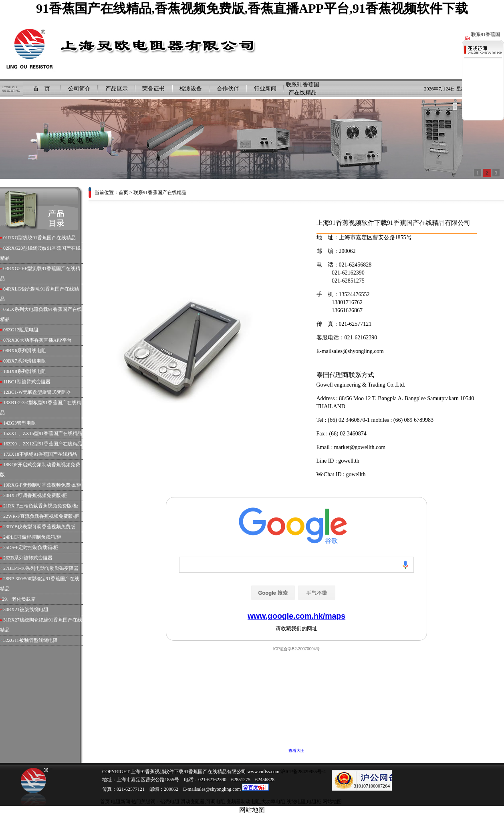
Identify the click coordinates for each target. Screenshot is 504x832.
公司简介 (79, 89)
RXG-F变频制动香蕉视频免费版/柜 (44, 485)
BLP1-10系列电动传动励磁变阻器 (43, 568)
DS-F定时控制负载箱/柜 (33, 547)
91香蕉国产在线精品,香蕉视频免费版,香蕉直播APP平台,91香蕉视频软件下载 (252, 8)
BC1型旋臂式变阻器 (29, 382)
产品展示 (116, 89)
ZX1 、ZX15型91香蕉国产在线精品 (45, 433)
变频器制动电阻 (243, 801)
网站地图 (332, 801)
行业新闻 (265, 89)
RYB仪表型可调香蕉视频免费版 (41, 526)
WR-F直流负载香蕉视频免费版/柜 (43, 516)
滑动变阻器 (193, 801)
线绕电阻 (296, 801)
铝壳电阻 (169, 801)
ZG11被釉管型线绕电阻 (33, 640)
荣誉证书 (153, 89)
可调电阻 (215, 801)
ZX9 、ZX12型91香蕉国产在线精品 (45, 444)
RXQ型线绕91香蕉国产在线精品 (42, 238)
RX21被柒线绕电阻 (28, 609)
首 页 (41, 89)
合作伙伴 (228, 89)
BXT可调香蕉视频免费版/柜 (37, 495)
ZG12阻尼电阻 (23, 330)
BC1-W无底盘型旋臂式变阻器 (39, 392)
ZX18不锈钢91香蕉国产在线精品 (42, 454)
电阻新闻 (120, 801)
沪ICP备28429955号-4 (302, 771)
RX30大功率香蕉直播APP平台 (40, 340)
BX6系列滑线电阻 (27, 350)
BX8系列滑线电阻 (27, 371)
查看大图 (296, 750)
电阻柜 (314, 801)
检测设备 (190, 89)
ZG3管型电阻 (22, 423)
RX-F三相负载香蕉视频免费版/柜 (43, 506)
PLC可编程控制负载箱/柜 (34, 537)
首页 (123, 192)
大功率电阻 (273, 801)
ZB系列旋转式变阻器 (30, 558)
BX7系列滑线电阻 (27, 361)
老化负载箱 (24, 599)
